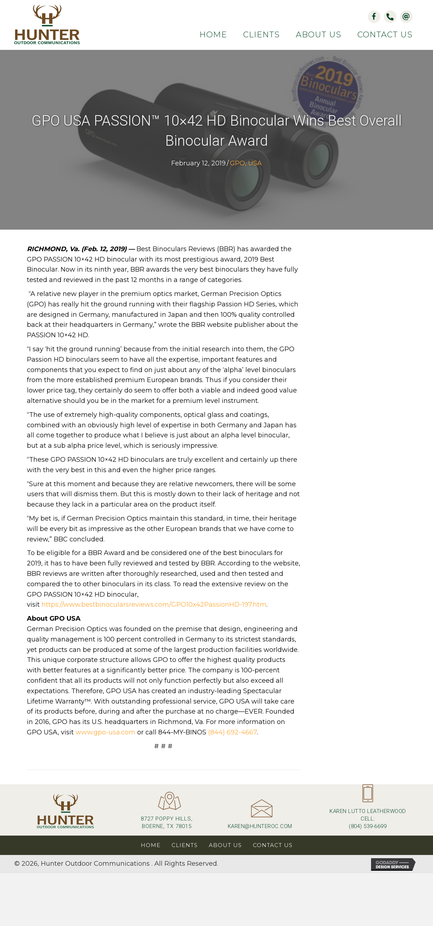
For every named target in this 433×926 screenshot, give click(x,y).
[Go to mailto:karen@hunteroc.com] (260, 818)
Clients (185, 845)
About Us (225, 845)
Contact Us (273, 845)
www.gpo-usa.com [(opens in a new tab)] (105, 733)
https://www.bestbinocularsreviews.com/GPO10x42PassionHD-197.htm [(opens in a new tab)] (154, 605)
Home (150, 845)
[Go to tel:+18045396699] (368, 810)
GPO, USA (246, 164)
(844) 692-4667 (232, 733)
